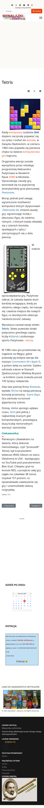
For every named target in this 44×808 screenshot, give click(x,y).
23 (21, 605)
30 (21, 608)
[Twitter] (16, 5)
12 (30, 601)
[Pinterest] (20, 5)
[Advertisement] (22, 45)
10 (24, 601)
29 (18, 608)
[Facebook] (12, 5)
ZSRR (12, 177)
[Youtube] (24, 5)
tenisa (29, 340)
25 (27, 605)
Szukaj (37, 11)
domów (31, 140)
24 (24, 605)
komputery (15, 132)
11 (27, 601)
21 (16, 605)
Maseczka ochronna (11, 728)
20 (13, 605)
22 (18, 605)
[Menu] (40, 18)
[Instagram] (32, 5)
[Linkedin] (28, 5)
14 (16, 603)
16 (21, 603)
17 (24, 603)
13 (13, 603)
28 (16, 608)
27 (13, 608)
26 (30, 605)
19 (30, 603)
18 (27, 603)
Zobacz (4, 756)
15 (18, 603)
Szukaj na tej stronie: (23, 7)
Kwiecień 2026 (22, 593)
